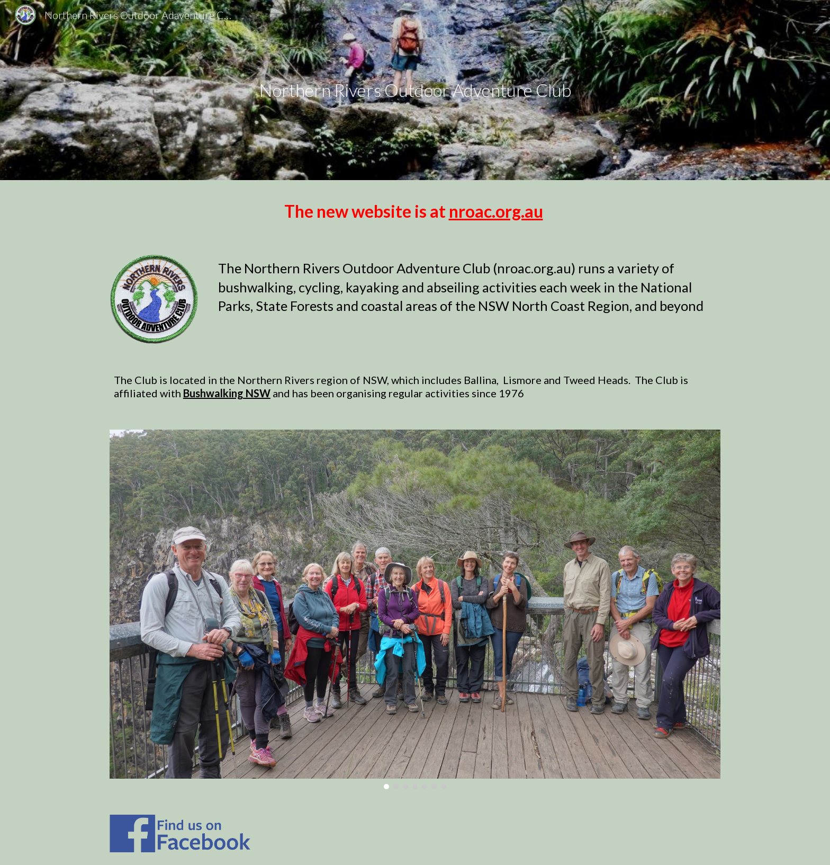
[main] (415, 90)
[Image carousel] (415, 609)
